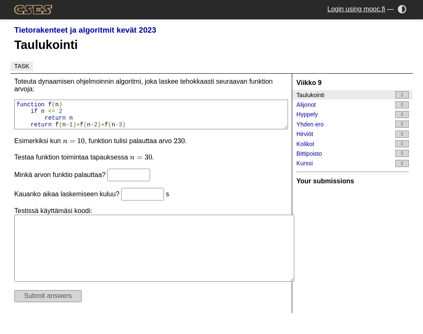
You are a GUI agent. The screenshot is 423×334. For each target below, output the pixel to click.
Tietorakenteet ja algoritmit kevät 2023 (85, 30)
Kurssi (352, 163)
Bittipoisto (352, 153)
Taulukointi (352, 94)
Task (21, 66)
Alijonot (352, 104)
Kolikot (352, 143)
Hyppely (352, 114)
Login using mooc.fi (356, 9)
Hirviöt (352, 134)
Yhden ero (352, 124)
